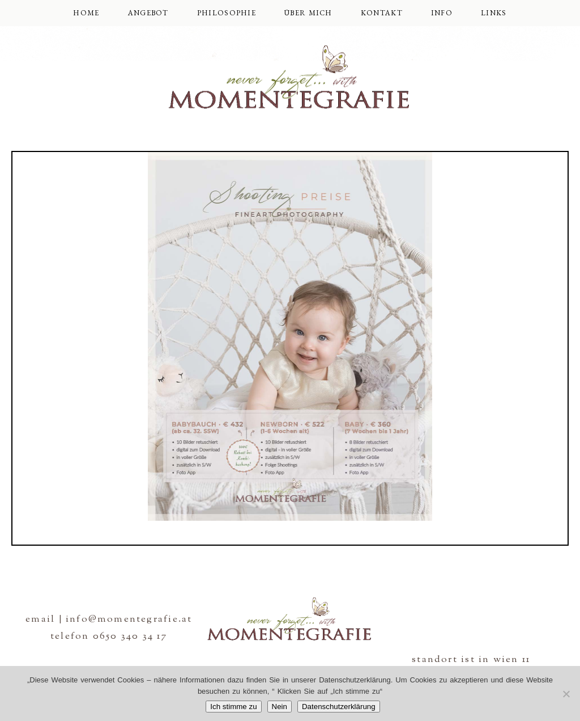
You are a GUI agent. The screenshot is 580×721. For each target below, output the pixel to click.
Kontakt (382, 13)
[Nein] (566, 693)
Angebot (148, 13)
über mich (308, 13)
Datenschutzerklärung (339, 706)
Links (494, 13)
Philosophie (226, 13)
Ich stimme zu (233, 706)
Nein (279, 706)
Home (86, 13)
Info (442, 13)
